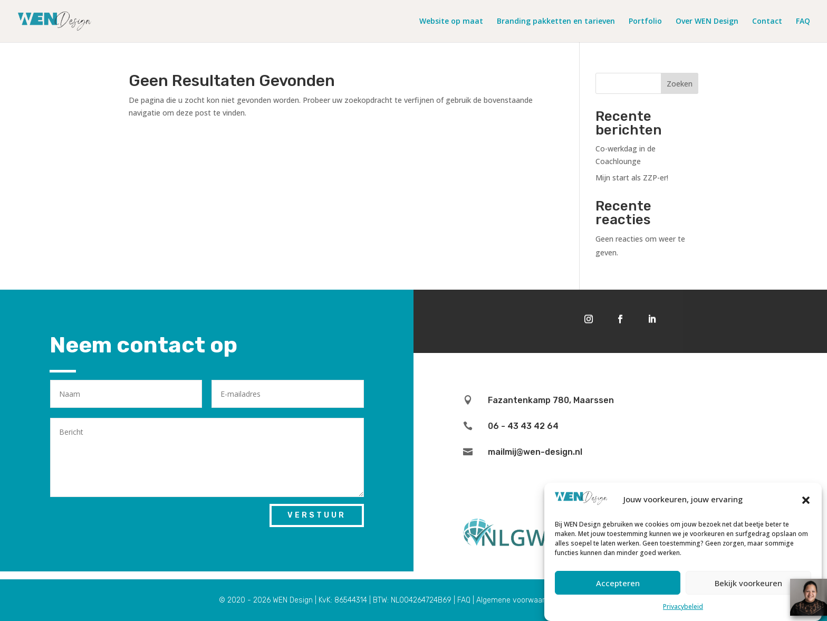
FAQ (803, 21)
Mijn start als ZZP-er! (631, 178)
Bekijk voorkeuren (748, 586)
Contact (767, 21)
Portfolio (645, 21)
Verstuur (316, 515)
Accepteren (618, 586)
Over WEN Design (707, 21)
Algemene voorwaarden (516, 600)
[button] (806, 504)
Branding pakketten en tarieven (556, 21)
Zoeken (680, 84)
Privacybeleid (683, 610)
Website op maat (451, 21)
